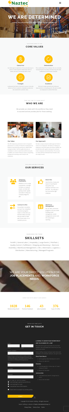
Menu (60, 3)
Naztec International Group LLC (42, 404)
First (9, 385)
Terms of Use (36, 407)
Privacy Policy (27, 407)
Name (10, 380)
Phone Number (12, 387)
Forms (43, 407)
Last (22, 385)
